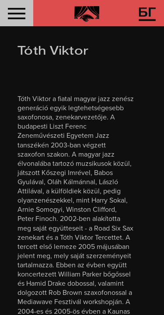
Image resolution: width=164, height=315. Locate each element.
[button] (16, 13)
